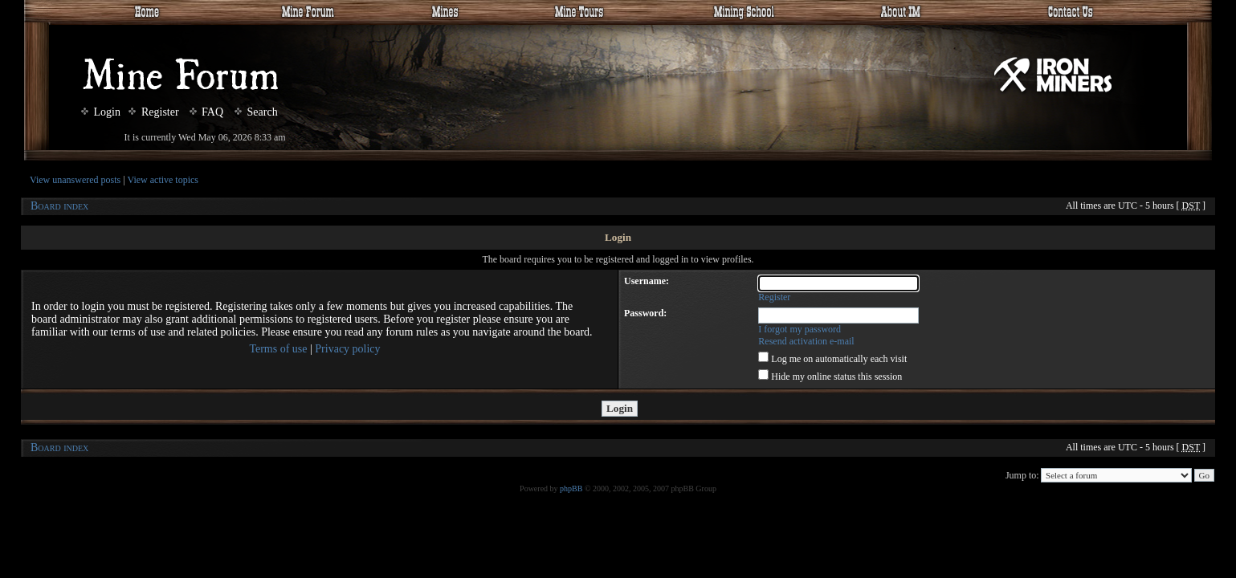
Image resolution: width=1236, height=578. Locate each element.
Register (153, 112)
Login (100, 112)
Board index (59, 206)
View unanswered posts (75, 179)
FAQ (206, 112)
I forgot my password (799, 329)
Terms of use (278, 349)
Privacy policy (347, 349)
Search (256, 112)
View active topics (162, 179)
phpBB (571, 488)
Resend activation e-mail (806, 341)
